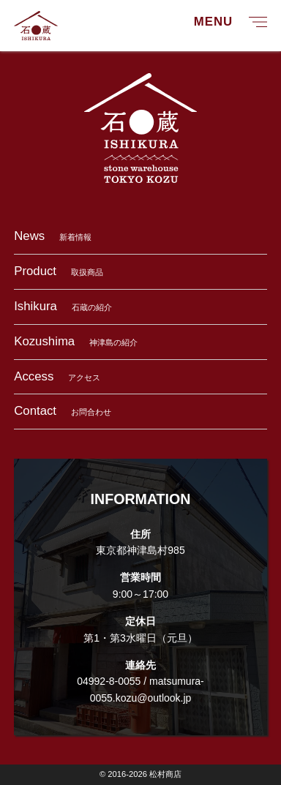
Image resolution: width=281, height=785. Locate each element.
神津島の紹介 (76, 341)
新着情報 (52, 236)
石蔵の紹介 (63, 306)
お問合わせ (62, 411)
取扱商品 (58, 271)
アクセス (57, 376)
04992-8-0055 (108, 681)
